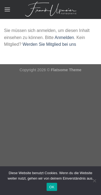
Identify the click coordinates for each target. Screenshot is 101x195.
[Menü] (7, 9)
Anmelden (64, 37)
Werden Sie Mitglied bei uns (49, 44)
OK (51, 187)
